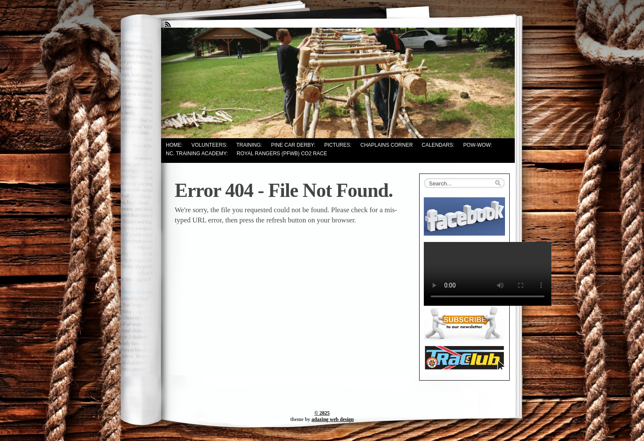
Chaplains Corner (386, 145)
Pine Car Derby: (293, 145)
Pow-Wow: (477, 145)
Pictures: (338, 145)
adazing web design (333, 419)
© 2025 (322, 413)
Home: (174, 145)
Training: (249, 145)
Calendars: (438, 145)
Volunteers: (209, 145)
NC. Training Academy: (197, 153)
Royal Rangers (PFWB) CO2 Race (282, 153)
